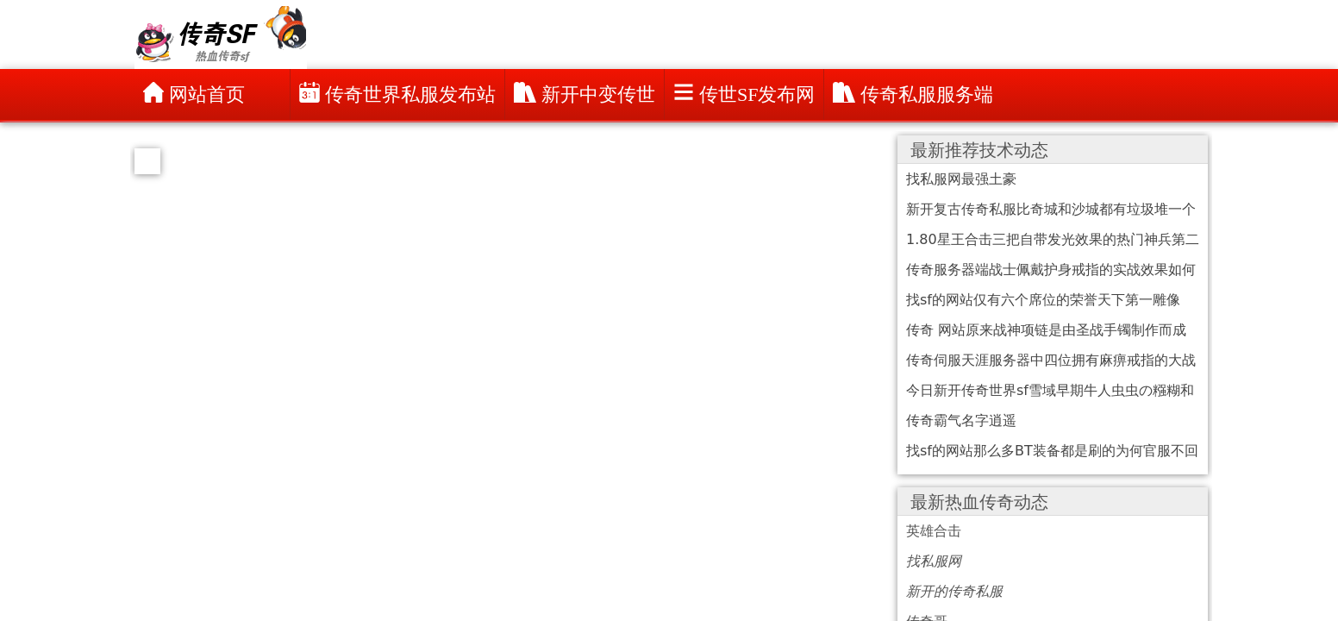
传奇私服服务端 (913, 93)
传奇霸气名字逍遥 (961, 420)
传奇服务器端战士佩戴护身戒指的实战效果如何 (1051, 269)
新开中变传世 (584, 93)
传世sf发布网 (744, 93)
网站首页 (194, 93)
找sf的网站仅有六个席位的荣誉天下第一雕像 (1043, 300)
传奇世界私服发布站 (397, 93)
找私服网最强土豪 (961, 179)
